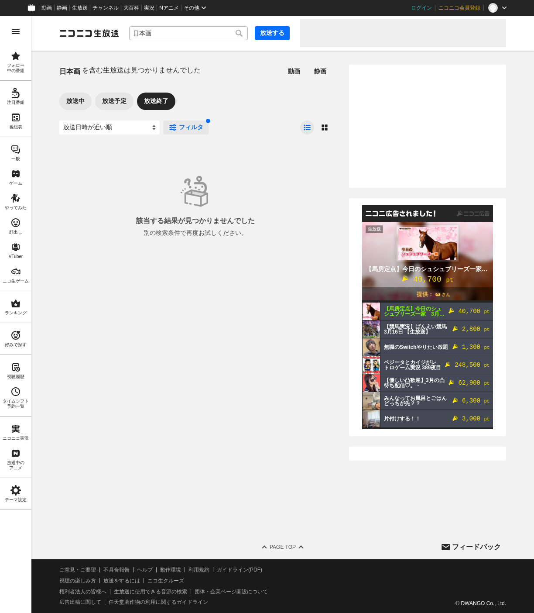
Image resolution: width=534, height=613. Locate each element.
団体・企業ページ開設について (231, 591)
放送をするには (121, 580)
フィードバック (476, 547)
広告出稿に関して (80, 602)
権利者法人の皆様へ (82, 592)
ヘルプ (145, 569)
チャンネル (105, 7)
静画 (62, 7)
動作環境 (170, 569)
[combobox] (188, 33)
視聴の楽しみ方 (77, 581)
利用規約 (198, 569)
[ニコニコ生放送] (89, 33)
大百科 (131, 7)
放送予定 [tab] (114, 100)
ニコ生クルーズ (165, 580)
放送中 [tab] (75, 100)
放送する (272, 32)
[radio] (307, 127)
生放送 (80, 7)
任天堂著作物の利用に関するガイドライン (158, 602)
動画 (46, 7)
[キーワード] (188, 33)
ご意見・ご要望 (77, 570)
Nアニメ (169, 7)
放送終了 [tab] (156, 100)
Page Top (283, 547)
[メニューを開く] (15, 31)
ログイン (421, 7)
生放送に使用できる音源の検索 (150, 591)
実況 (149, 7)
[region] (15, 314)
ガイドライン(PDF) (239, 569)
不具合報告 (116, 569)
